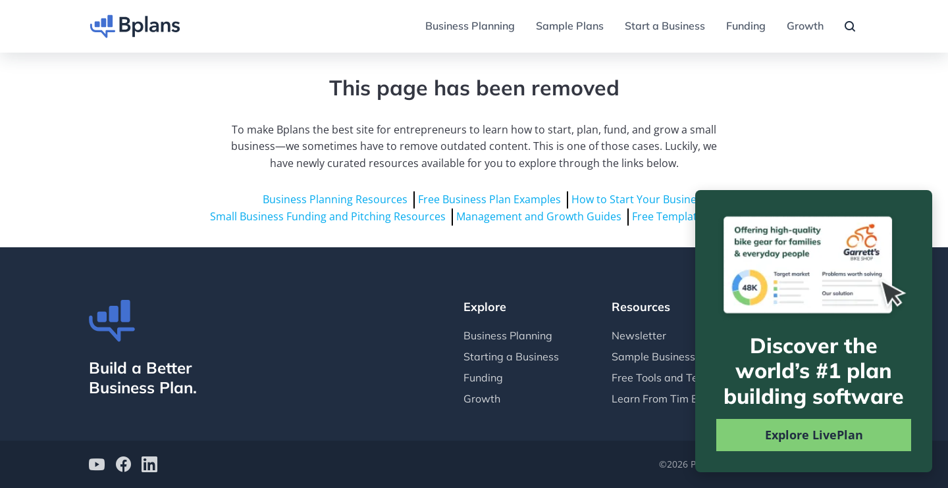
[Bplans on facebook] (123, 466)
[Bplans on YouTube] (97, 466)
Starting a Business (511, 356)
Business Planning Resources (335, 199)
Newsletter (639, 335)
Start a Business (665, 25)
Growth (805, 25)
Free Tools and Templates (675, 377)
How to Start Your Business (639, 199)
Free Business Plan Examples (489, 199)
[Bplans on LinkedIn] (149, 466)
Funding (746, 25)
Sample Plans (570, 25)
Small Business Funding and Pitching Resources (328, 216)
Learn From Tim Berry (665, 398)
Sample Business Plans (668, 356)
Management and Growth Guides (538, 216)
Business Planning (470, 25)
